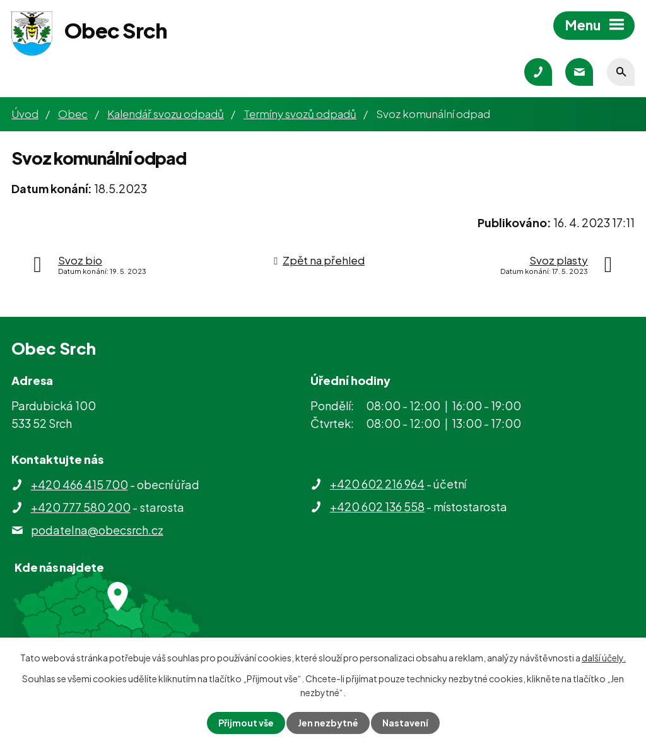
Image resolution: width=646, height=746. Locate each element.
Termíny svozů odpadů (300, 114)
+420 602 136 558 (377, 506)
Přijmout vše (246, 722)
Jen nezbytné (328, 722)
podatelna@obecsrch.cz (97, 530)
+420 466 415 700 (79, 484)
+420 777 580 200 (81, 507)
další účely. (604, 657)
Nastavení (405, 722)
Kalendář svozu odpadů (165, 114)
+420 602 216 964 (377, 484)
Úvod (24, 114)
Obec (73, 114)
